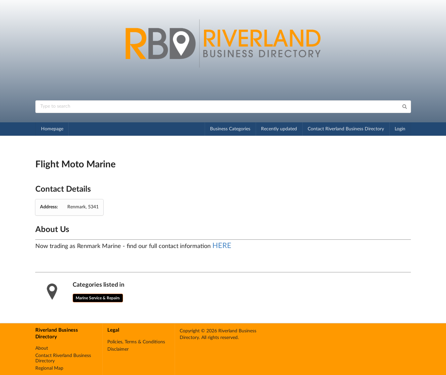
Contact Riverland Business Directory (346, 129)
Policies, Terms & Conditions (136, 342)
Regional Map (49, 368)
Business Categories (230, 129)
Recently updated (279, 129)
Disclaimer (118, 349)
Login (400, 129)
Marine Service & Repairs (98, 298)
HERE (221, 245)
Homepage (52, 129)
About (41, 348)
